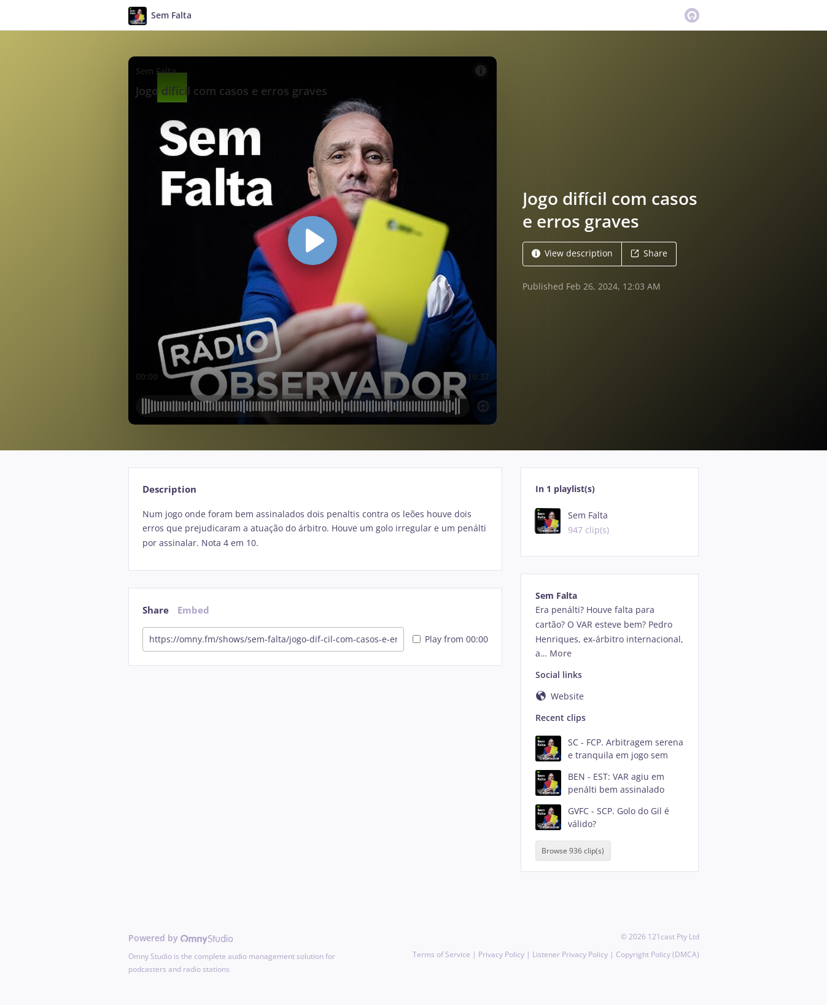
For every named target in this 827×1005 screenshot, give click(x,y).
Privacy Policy (501, 954)
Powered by (180, 938)
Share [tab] (155, 610)
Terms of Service (441, 954)
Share (649, 253)
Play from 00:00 (450, 639)
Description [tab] (169, 489)
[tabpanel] (315, 528)
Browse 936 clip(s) (573, 850)
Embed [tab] (193, 610)
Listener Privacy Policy (570, 954)
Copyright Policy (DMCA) (657, 954)
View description (572, 253)
